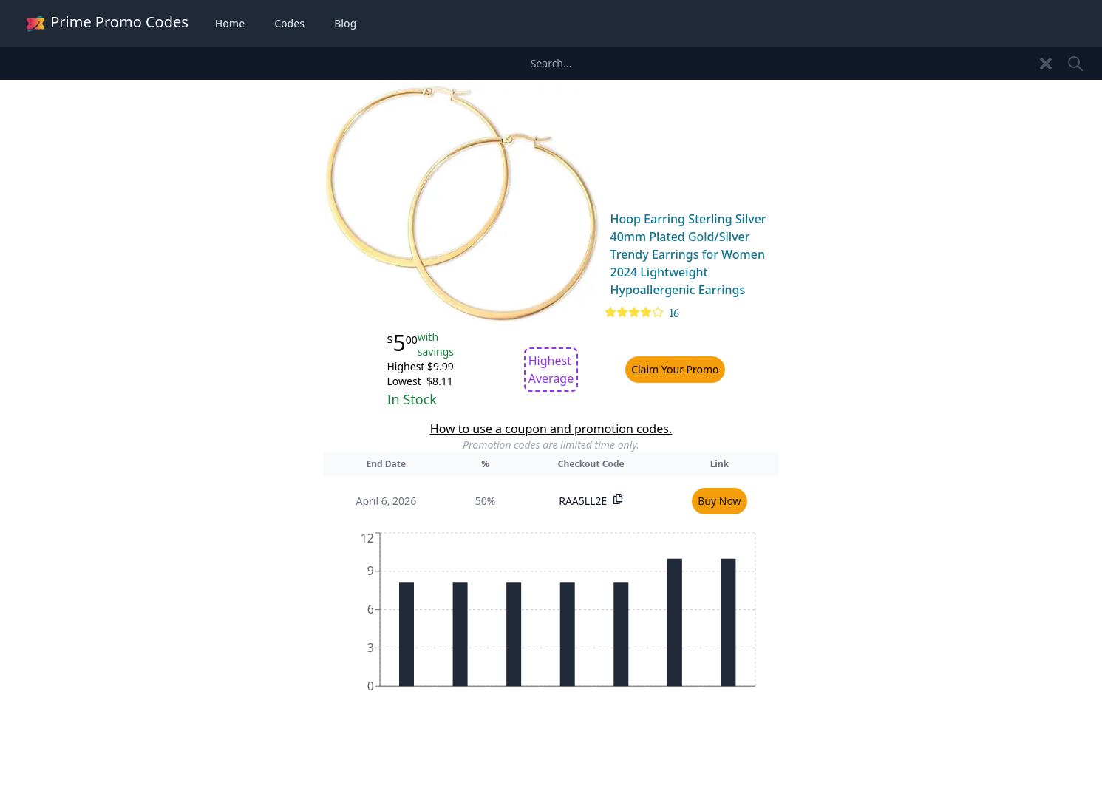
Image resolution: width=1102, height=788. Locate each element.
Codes (289, 23)
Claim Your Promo (674, 369)
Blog (345, 23)
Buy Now (719, 501)
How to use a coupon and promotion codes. (551, 429)
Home (230, 23)
